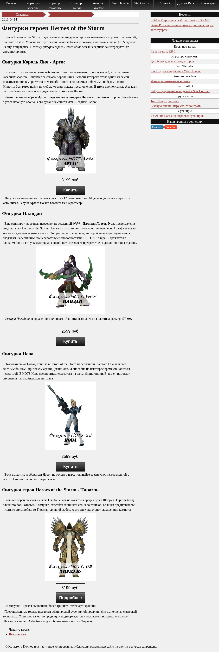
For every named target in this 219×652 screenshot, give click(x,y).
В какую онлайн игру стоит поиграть (176, 106)
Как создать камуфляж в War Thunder (176, 71)
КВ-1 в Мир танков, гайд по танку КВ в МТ (180, 20)
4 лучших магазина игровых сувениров (177, 116)
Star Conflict (142, 3)
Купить (70, 190)
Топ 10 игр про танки (165, 101)
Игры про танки (76, 5)
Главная (11, 3)
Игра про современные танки (170, 81)
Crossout (164, 3)
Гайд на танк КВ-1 (163, 51)
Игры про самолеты (54, 5)
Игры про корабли (33, 5)
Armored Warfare (98, 5)
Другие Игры (186, 3)
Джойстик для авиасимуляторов (172, 61)
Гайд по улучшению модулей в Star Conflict (180, 91)
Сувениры (208, 3)
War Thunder (120, 3)
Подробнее (70, 597)
